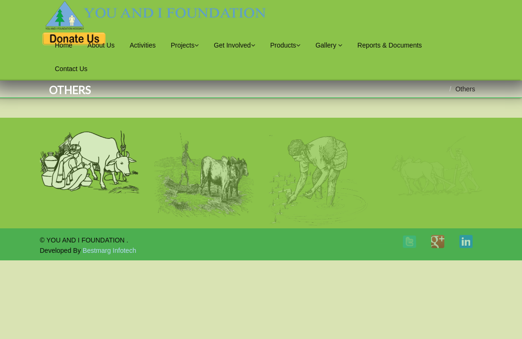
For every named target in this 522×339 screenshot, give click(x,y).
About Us (101, 45)
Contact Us (71, 69)
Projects (185, 45)
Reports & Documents (389, 45)
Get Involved (234, 45)
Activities (142, 45)
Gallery (328, 45)
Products (285, 45)
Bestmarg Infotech (110, 250)
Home (63, 45)
